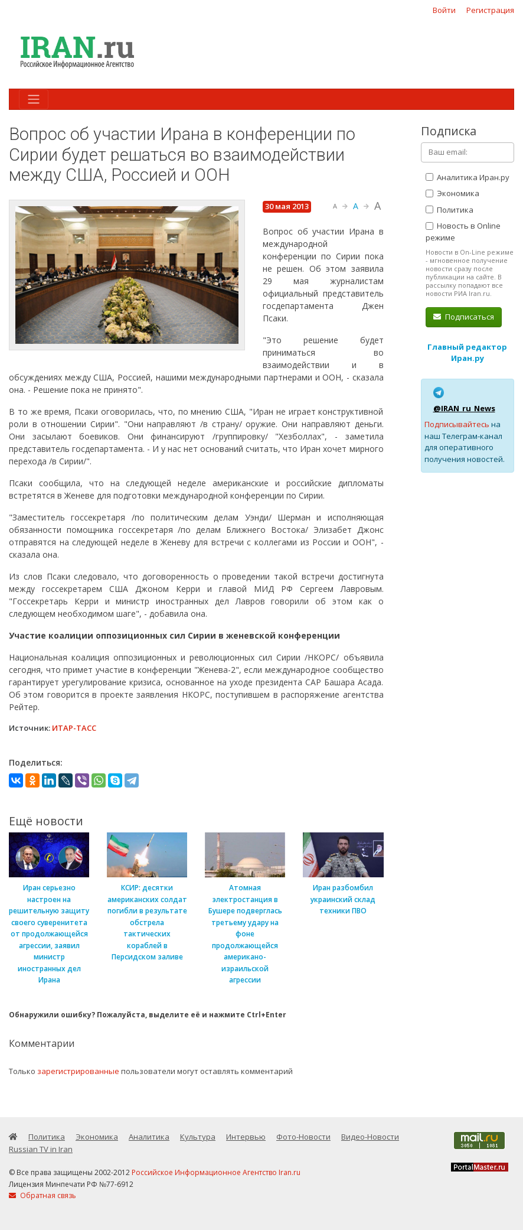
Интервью (246, 1136)
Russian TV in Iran (41, 1149)
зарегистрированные (78, 1071)
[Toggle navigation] (33, 99)
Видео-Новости (370, 1136)
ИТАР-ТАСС (74, 728)
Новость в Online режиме (463, 231)
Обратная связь (42, 1195)
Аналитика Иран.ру (467, 177)
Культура (197, 1136)
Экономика (452, 193)
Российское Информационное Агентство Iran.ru (216, 1172)
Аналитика (149, 1136)
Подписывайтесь (456, 424)
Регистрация (490, 10)
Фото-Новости (303, 1136)
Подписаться (463, 316)
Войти (444, 10)
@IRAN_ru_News (464, 408)
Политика (449, 209)
